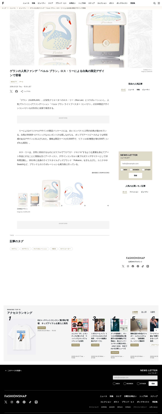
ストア (50, 3)
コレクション (102, 3)
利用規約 (128, 407)
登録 (135, 175)
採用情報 (104, 407)
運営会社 (120, 407)
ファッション (134, 192)
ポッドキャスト (122, 3)
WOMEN (136, 170)
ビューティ (42, 3)
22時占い (72, 3)
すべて (123, 89)
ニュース (26, 3)
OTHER (147, 170)
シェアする (25, 91)
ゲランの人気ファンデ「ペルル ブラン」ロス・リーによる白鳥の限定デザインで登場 (58, 8)
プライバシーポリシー (140, 407)
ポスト (111, 3)
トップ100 (82, 3)
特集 (33, 3)
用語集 (132, 3)
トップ (4, 8)
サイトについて (94, 407)
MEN (125, 170)
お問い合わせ (153, 407)
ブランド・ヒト (61, 3)
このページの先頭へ (13, 370)
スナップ (91, 3)
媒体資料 (112, 407)
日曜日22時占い (130, 396)
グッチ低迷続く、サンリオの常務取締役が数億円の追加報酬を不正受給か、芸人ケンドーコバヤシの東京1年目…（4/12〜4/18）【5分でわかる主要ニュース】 (119, 341)
